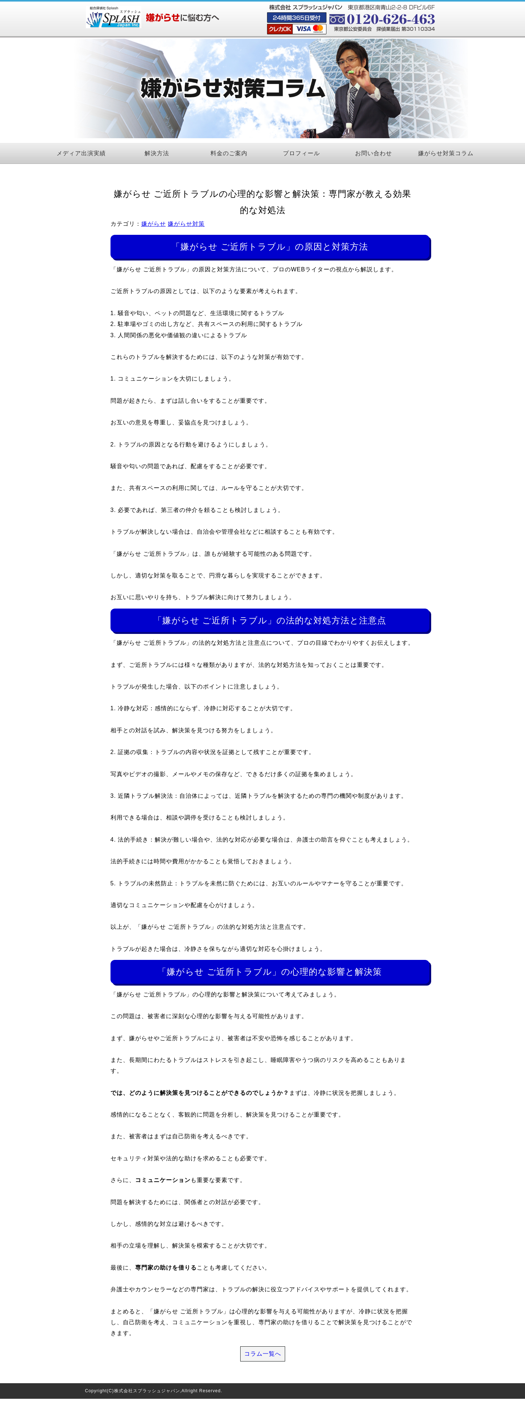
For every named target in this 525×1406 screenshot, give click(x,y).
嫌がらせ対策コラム (446, 153)
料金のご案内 (229, 153)
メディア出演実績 (81, 153)
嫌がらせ (153, 224)
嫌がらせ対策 (186, 224)
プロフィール (301, 153)
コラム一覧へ (262, 1354)
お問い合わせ (373, 153)
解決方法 (157, 153)
